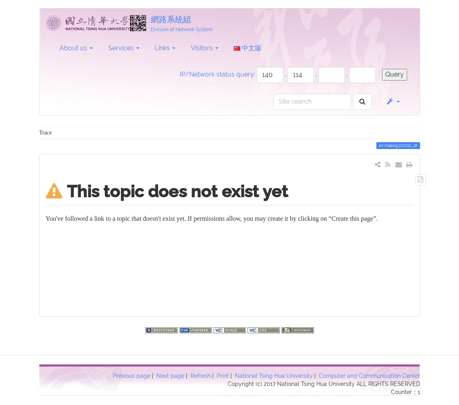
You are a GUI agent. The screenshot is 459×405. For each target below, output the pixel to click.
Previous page (131, 376)
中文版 (247, 48)
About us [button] (76, 48)
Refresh (200, 376)
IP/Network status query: (217, 74)
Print (223, 376)
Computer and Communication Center (369, 376)
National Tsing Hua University (274, 376)
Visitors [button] (204, 48)
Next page (170, 376)
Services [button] (123, 48)
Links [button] (165, 48)
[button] (392, 102)
